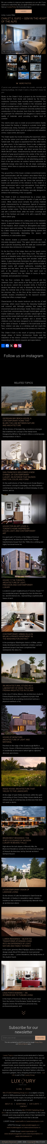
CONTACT (23, 1106)
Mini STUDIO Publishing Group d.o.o (16, 1093)
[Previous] (3, 39)
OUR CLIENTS (34, 1104)
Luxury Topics (8, 1055)
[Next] (44, 39)
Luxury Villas (10, 15)
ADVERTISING (21, 1104)
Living (3, 15)
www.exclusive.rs (32, 1127)
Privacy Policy (39, 1042)
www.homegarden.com (15, 1134)
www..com (35, 1121)
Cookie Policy (11, 7)
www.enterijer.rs (28, 1131)
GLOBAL (19, 1089)
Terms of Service (22, 1044)
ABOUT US (9, 1104)
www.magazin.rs (30, 1125)
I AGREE (24, 11)
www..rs (21, 1121)
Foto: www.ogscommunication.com (13, 52)
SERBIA (28, 1089)
